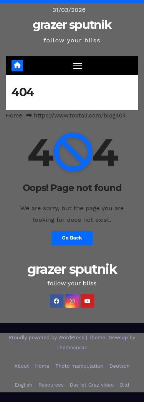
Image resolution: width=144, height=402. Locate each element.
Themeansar (71, 347)
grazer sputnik (72, 25)
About (21, 366)
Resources (50, 385)
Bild (124, 385)
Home (14, 115)
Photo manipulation (80, 366)
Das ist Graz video (92, 385)
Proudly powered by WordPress (47, 337)
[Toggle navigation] (78, 65)
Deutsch (119, 366)
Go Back (72, 238)
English (24, 385)
